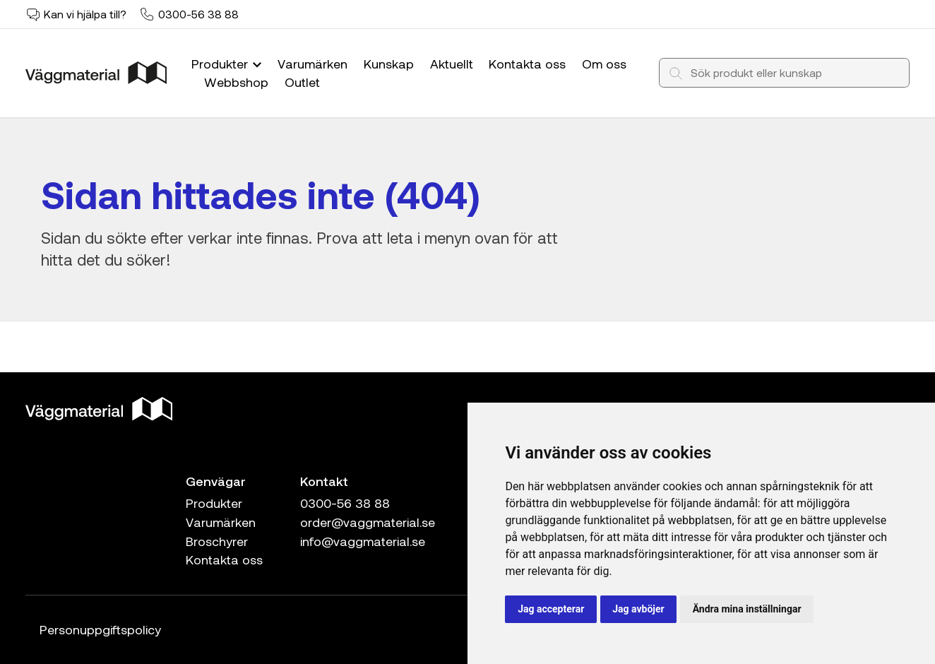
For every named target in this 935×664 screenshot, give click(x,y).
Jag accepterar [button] (551, 609)
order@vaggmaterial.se (367, 522)
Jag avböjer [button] (638, 609)
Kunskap (389, 63)
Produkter (228, 63)
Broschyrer (217, 541)
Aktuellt (451, 63)
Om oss (604, 63)
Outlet (302, 82)
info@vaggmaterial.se (362, 541)
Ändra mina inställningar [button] (747, 609)
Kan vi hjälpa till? (85, 13)
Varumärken (312, 63)
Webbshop (236, 82)
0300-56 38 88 (198, 13)
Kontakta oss (527, 63)
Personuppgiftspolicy (100, 629)
